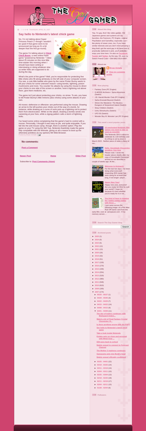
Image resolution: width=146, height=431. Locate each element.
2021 (97, 249)
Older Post (81, 156)
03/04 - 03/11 (102, 371)
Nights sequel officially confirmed (111, 357)
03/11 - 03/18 (102, 368)
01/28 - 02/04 (102, 388)
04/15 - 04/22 (102, 304)
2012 (97, 279)
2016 (97, 266)
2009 (97, 289)
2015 (97, 269)
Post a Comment (30, 147)
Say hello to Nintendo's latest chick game (46, 34)
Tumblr (95, 56)
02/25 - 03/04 (102, 375)
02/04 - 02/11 (102, 384)
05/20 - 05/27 (102, 294)
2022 (97, 246)
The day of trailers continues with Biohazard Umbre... (111, 315)
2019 (97, 256)
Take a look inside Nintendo (109, 333)
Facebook (123, 53)
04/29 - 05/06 (102, 298)
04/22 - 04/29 (102, 301)
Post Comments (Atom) (43, 161)
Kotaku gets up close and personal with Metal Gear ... (112, 337)
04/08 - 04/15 (102, 308)
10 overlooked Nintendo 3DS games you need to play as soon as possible (117, 129)
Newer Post (25, 156)
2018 (97, 259)
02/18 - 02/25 (102, 378)
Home (53, 156)
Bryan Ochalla (116, 68)
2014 (97, 272)
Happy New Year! (112, 182)
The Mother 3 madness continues (111, 351)
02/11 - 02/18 (102, 381)
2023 (97, 243)
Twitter (105, 56)
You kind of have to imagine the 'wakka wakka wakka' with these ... (117, 200)
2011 (97, 282)
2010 (97, 285)
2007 (97, 292)
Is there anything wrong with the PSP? (113, 324)
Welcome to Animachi (114, 166)
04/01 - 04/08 (102, 311)
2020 (97, 252)
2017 (97, 262)
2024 (97, 240)
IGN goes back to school (107, 342)
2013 (97, 275)
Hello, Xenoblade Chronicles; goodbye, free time (117, 149)
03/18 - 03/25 (102, 365)
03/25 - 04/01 (102, 361)
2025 (97, 236)
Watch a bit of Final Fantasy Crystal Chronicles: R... (112, 320)
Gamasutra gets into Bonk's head (111, 354)
